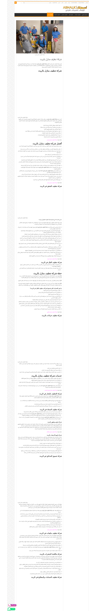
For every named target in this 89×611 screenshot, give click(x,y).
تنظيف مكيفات (50, 15)
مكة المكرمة (47, 2)
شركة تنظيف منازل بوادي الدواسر (43, 305)
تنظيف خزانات (70, 15)
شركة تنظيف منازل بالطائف (45, 346)
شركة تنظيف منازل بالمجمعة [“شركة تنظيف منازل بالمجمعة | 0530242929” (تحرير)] (49, 516)
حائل (55, 2)
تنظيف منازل (43, 15)
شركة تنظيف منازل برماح (45, 140)
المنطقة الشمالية (67, 2)
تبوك (62, 2)
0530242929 (30, 522)
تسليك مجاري (77, 15)
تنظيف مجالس (57, 15)
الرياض (79, 2)
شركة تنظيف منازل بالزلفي (45, 269)
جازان (59, 2)
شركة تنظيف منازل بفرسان (45, 97)
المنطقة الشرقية (74, 2)
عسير (52, 2)
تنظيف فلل (64, 15)
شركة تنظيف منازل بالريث (45, 216)
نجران (43, 2)
